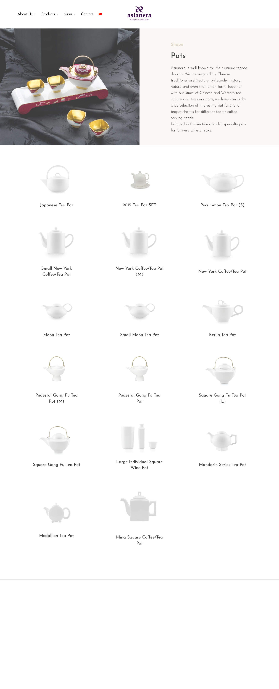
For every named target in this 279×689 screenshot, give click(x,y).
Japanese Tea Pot (56, 205)
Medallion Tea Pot (56, 536)
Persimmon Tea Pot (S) (222, 205)
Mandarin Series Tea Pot (222, 465)
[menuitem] (29, 14)
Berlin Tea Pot (222, 335)
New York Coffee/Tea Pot (222, 272)
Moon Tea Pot (56, 335)
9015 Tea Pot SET (139, 205)
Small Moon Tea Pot (139, 335)
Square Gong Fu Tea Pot (56, 465)
